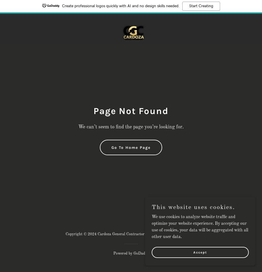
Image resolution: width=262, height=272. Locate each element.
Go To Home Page (131, 147)
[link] (131, 29)
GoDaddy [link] (141, 253)
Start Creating (201, 6)
